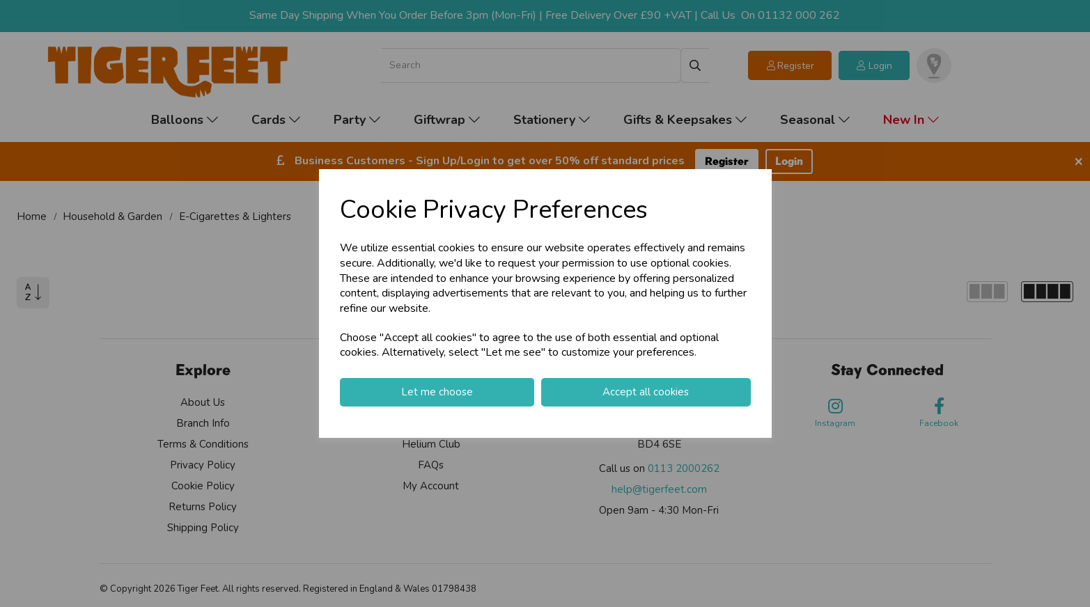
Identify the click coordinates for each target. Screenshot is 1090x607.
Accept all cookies (645, 392)
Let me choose (437, 392)
